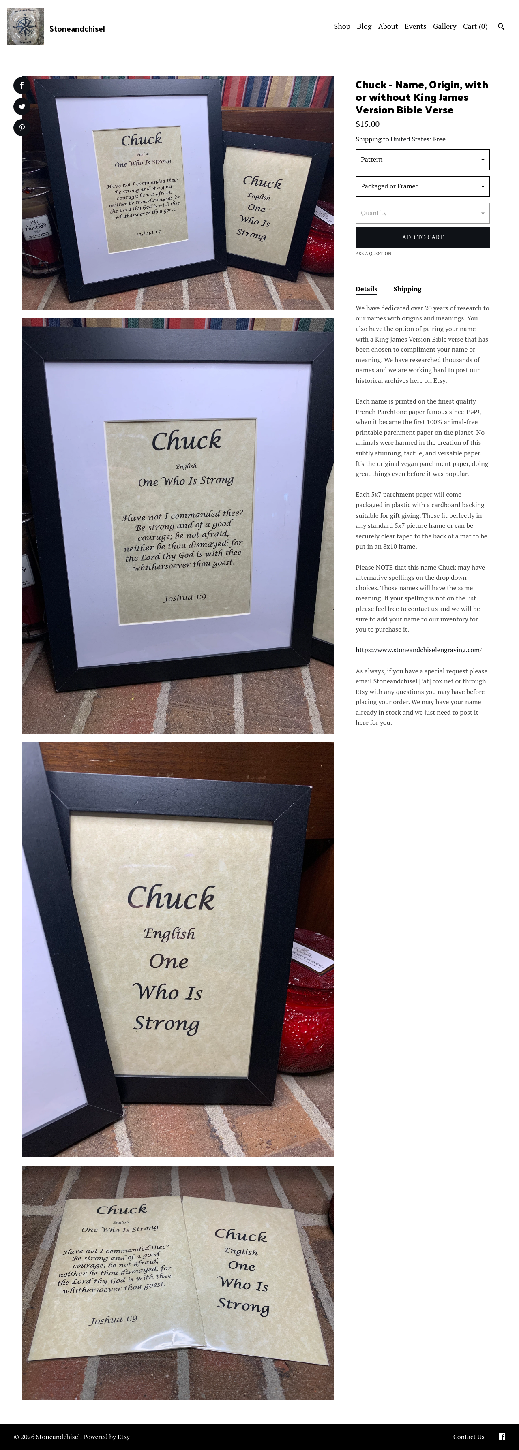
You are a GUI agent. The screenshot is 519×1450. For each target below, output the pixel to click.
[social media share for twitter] (22, 108)
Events (416, 26)
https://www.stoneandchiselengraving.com (418, 649)
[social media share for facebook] (21, 85)
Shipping (408, 288)
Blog (364, 26)
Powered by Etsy (106, 1436)
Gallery (445, 26)
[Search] (501, 27)
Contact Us (469, 1436)
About (388, 26)
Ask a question (373, 253)
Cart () (475, 26)
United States (410, 139)
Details (366, 288)
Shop (342, 26)
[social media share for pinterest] (22, 129)
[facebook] (502, 1437)
